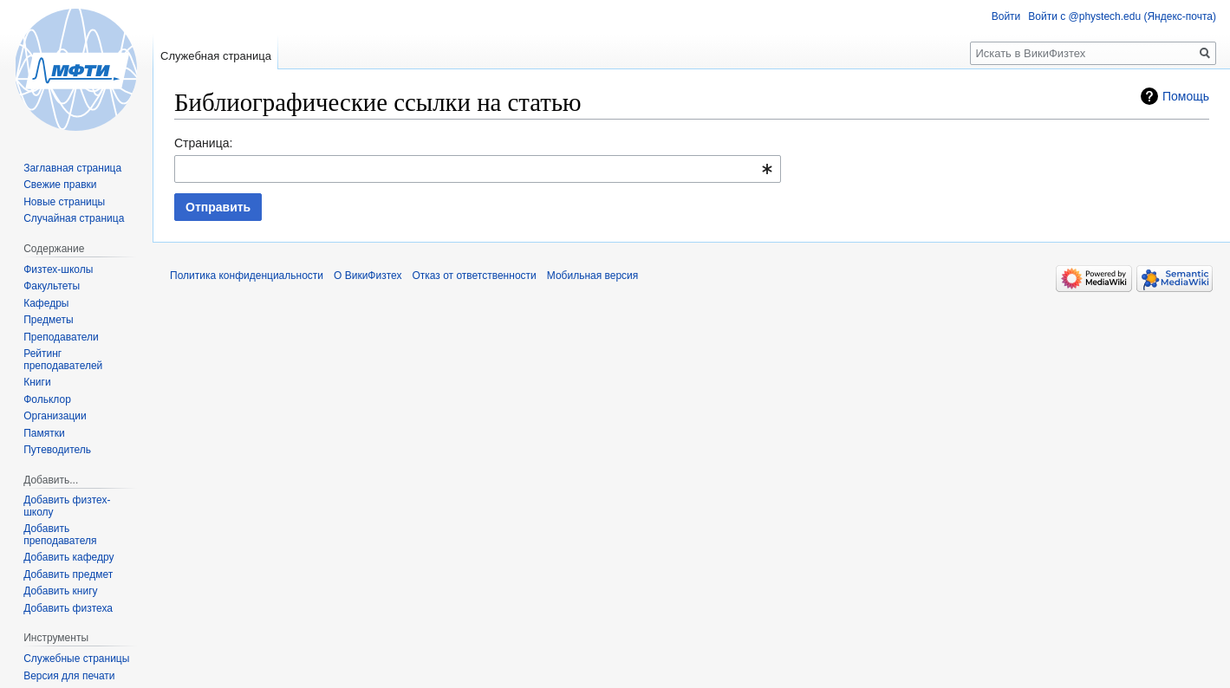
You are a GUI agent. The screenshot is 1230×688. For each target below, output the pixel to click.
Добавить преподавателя (59, 534)
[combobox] (477, 169)
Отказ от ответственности (474, 275)
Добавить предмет (68, 574)
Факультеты (51, 286)
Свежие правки (59, 184)
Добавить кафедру (68, 557)
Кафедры (45, 303)
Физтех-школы (58, 269)
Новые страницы (64, 202)
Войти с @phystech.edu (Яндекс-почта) (1122, 16)
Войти (1006, 16)
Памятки (44, 433)
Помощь (1185, 96)
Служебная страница (215, 55)
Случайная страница (73, 218)
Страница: (203, 143)
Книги (36, 382)
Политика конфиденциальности (246, 275)
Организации (55, 416)
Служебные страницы (76, 658)
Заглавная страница (72, 168)
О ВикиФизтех (367, 275)
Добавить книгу (60, 591)
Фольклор (47, 399)
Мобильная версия (593, 275)
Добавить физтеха (68, 608)
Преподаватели (61, 337)
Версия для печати (68, 676)
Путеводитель (57, 450)
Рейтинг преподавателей (62, 359)
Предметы (48, 320)
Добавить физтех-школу (66, 506)
